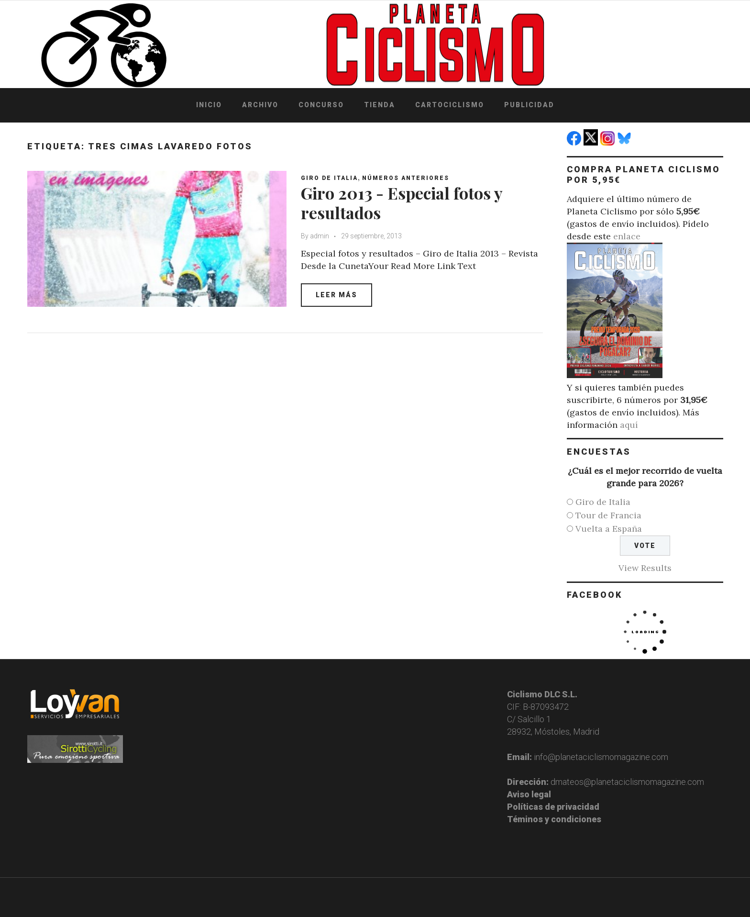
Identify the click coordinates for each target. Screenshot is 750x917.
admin (319, 236)
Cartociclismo (449, 105)
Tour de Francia (608, 515)
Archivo (260, 105)
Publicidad (529, 105)
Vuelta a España (608, 528)
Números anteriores (405, 178)
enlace (626, 236)
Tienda (379, 105)
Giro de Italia (329, 178)
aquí (629, 424)
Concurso (321, 105)
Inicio (209, 105)
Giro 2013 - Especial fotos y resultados (401, 203)
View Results (645, 567)
